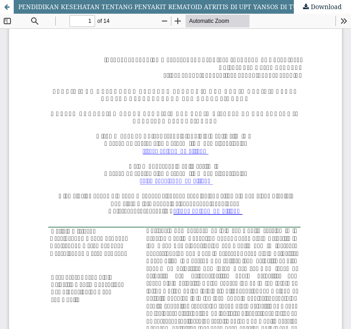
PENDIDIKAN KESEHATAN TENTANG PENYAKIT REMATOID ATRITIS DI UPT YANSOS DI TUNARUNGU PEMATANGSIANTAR (184, 6)
